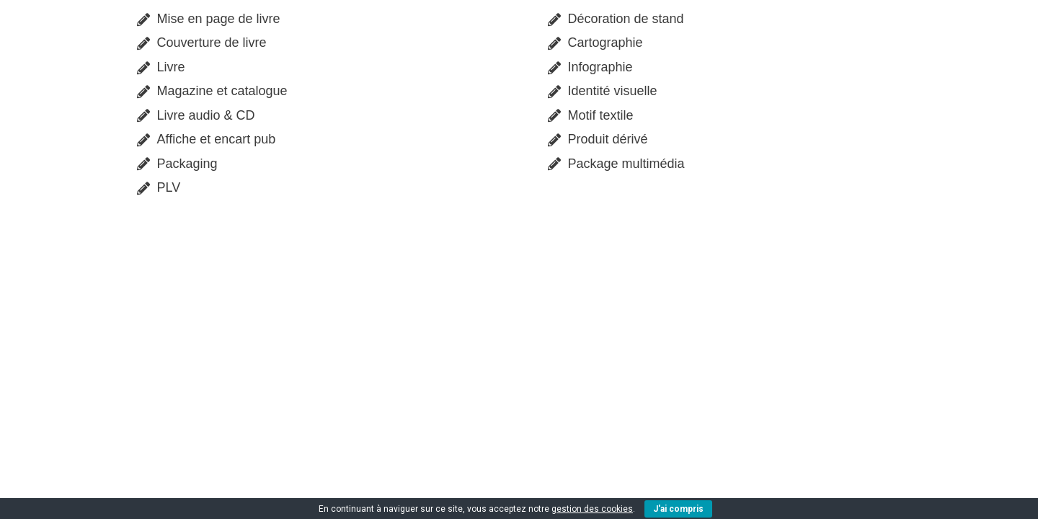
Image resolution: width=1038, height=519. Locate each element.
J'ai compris (678, 509)
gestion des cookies (592, 509)
